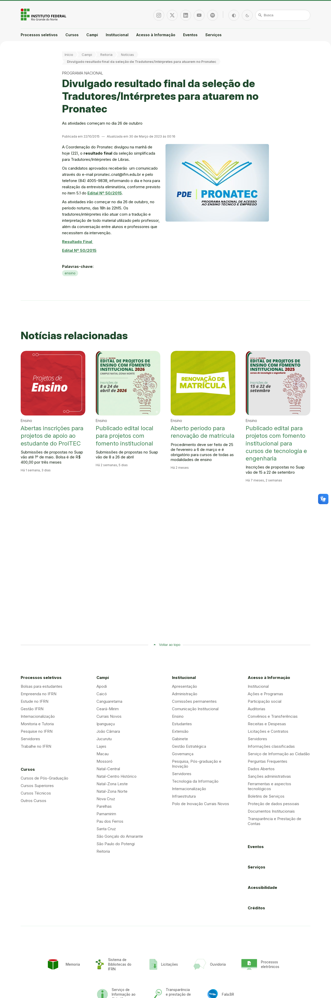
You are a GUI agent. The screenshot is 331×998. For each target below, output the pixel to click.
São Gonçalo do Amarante (119, 836)
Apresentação (184, 686)
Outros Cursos (33, 800)
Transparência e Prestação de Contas (274, 821)
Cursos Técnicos (36, 793)
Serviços (213, 35)
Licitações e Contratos (268, 731)
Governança (182, 753)
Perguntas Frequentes (267, 761)
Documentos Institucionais (271, 811)
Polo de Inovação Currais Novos (200, 803)
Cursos (72, 35)
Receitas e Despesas (267, 723)
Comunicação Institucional (195, 708)
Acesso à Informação (155, 35)
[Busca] (283, 15)
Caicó (101, 693)
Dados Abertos (261, 768)
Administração (184, 693)
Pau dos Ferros (109, 821)
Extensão (180, 731)
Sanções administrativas (269, 776)
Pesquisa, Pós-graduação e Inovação (196, 764)
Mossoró (104, 761)
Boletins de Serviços (266, 796)
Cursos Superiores (37, 785)
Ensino (178, 716)
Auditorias (256, 708)
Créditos (256, 907)
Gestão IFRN (32, 708)
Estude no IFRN (34, 701)
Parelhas (104, 806)
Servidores (30, 738)
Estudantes (182, 723)
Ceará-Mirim (107, 708)
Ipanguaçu (105, 723)
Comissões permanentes (194, 701)
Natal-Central (108, 768)
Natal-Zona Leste (112, 783)
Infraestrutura (184, 796)
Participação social (264, 701)
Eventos (190, 35)
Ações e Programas (265, 693)
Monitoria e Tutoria (37, 723)
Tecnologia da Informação (195, 781)
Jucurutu (104, 738)
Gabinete (180, 738)
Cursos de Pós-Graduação (44, 778)
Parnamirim (106, 813)
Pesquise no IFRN (36, 731)
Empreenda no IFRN (38, 693)
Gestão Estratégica (189, 746)
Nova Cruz (105, 798)
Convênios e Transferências (273, 716)
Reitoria (106, 54)
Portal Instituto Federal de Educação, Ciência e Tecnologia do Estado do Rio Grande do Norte (44, 14)
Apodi (101, 686)
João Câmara (108, 731)
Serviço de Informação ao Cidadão (279, 753)
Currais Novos (109, 716)
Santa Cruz (106, 828)
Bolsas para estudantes (41, 686)
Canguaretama (109, 701)
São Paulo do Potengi (115, 843)
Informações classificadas (271, 746)
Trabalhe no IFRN (36, 746)
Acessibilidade (262, 887)
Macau (102, 753)
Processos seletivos (39, 35)
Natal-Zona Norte (111, 791)
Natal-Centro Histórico (116, 776)
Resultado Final (77, 241)
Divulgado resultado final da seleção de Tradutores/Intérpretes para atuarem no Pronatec (141, 61)
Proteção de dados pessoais (273, 803)
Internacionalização (38, 716)
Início (69, 54)
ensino (70, 273)
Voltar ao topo (169, 645)
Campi (92, 35)
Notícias (127, 54)
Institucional (117, 35)
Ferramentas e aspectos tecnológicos (269, 786)
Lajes (101, 746)
